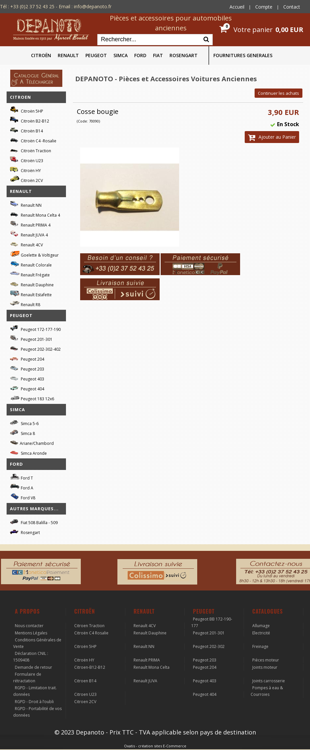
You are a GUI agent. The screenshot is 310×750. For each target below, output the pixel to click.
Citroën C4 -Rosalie (33, 140)
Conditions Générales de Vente (37, 643)
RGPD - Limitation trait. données (35, 691)
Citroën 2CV (26, 179)
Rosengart (25, 531)
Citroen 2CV (85, 701)
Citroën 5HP (26, 110)
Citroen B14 (85, 681)
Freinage (260, 646)
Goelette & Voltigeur (34, 254)
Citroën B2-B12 (29, 120)
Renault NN (26, 204)
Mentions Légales (31, 633)
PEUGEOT (96, 55)
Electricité (261, 633)
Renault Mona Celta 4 (35, 214)
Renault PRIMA (147, 660)
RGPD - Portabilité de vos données (37, 712)
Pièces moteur (265, 660)
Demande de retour (33, 667)
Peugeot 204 (27, 358)
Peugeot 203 (27, 368)
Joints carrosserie (268, 681)
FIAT (158, 55)
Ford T (21, 477)
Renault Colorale (31, 264)
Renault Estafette (31, 294)
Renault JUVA (145, 681)
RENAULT (68, 55)
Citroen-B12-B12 (89, 667)
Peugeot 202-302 (209, 646)
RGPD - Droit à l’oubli (34, 701)
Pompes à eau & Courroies (267, 691)
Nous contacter (29, 625)
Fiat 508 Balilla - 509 (34, 521)
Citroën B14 (26, 130)
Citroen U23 (85, 694)
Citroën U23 (26, 159)
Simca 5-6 (24, 422)
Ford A (21, 487)
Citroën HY (25, 169)
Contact (291, 7)
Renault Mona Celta (152, 667)
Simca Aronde (28, 452)
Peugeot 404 (27, 388)
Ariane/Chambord (32, 442)
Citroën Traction (30, 150)
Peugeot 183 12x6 (32, 398)
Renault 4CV (26, 244)
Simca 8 (22, 432)
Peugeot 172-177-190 (35, 328)
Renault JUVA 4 (29, 234)
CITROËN (41, 55)
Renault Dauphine (32, 284)
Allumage (261, 625)
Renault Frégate (30, 274)
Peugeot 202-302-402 (35, 348)
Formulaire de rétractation (27, 677)
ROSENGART (184, 55)
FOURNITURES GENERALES (242, 55)
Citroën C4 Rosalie (91, 633)
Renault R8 (25, 303)
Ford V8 (22, 497)
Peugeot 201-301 (31, 338)
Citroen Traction (89, 625)
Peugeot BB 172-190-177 (211, 622)
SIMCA (120, 55)
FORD (140, 55)
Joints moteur (264, 667)
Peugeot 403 (27, 378)
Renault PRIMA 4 (30, 224)
